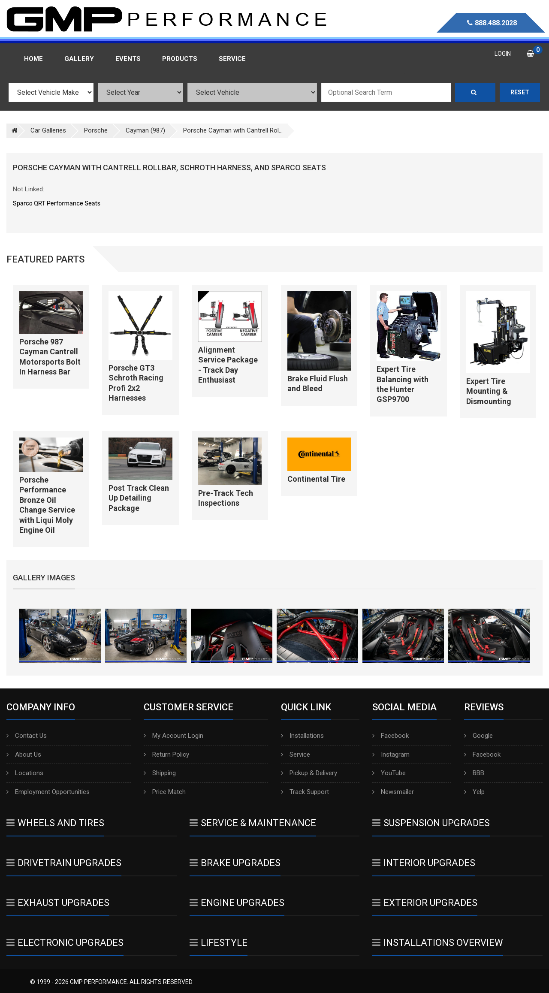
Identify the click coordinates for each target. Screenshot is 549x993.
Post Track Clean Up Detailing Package (139, 498)
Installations (302, 735)
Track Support (305, 792)
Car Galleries (48, 130)
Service (295, 754)
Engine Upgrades (237, 902)
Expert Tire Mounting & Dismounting (488, 391)
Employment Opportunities (48, 792)
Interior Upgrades (423, 862)
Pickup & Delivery (309, 773)
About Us (23, 754)
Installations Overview (437, 942)
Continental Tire (316, 478)
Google (478, 735)
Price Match (165, 792)
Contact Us (26, 735)
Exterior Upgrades (424, 902)
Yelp (474, 792)
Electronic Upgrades (65, 942)
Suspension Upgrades (431, 823)
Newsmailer (393, 792)
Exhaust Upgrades (57, 902)
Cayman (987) (145, 130)
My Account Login (173, 735)
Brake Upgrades (235, 862)
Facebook (390, 735)
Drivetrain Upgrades (63, 862)
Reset (519, 92)
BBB (474, 773)
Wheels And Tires (55, 823)
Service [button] (232, 59)
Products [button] (179, 59)
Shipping (160, 773)
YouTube (389, 773)
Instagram (391, 754)
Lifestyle (218, 942)
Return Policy (166, 754)
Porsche (96, 130)
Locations (24, 773)
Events (128, 59)
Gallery (79, 59)
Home (33, 59)
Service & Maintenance (253, 823)
